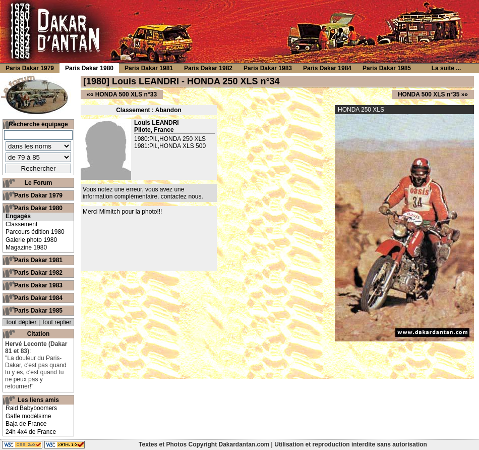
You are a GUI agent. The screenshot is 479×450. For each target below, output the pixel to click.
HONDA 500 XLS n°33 (126, 94)
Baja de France (26, 423)
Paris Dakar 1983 (38, 285)
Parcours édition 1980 (35, 231)
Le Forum (38, 182)
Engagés (18, 216)
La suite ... (446, 68)
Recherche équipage (38, 124)
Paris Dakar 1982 (38, 272)
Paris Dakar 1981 (38, 260)
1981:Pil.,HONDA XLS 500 (170, 145)
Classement (21, 224)
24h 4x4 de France (31, 431)
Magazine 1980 (26, 247)
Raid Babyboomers (31, 408)
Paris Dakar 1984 (38, 298)
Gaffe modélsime (28, 416)
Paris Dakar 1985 (38, 310)
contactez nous (181, 196)
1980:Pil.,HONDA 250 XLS (170, 138)
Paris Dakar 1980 (38, 208)
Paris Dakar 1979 (38, 195)
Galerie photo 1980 (31, 239)
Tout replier (56, 322)
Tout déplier (21, 322)
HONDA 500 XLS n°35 (428, 94)
